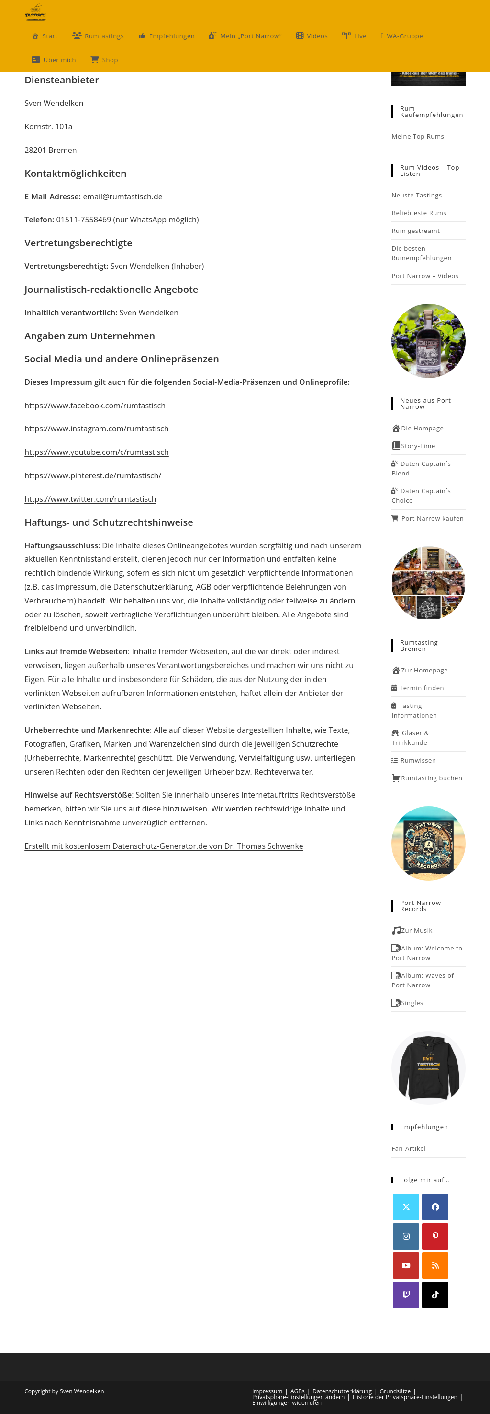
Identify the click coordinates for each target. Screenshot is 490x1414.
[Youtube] (406, 1265)
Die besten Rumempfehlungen (421, 253)
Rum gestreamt (415, 230)
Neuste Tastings (416, 195)
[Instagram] (406, 1236)
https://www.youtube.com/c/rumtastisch (96, 452)
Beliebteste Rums (418, 213)
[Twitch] (406, 1295)
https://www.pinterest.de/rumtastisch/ (92, 475)
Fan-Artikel (408, 1148)
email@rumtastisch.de (122, 196)
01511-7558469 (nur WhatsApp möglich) (127, 219)
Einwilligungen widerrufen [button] (287, 1403)
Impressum (267, 1391)
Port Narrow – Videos (424, 275)
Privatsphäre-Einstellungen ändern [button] (298, 1397)
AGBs (297, 1391)
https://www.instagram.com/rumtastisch (96, 428)
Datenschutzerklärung (342, 1391)
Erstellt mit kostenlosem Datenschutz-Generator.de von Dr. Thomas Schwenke (163, 846)
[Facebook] (435, 1207)
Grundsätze (395, 1391)
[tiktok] (435, 1295)
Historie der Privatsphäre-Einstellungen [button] (405, 1397)
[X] (406, 1207)
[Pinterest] (435, 1236)
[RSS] (435, 1265)
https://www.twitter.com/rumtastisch (90, 499)
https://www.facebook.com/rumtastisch (95, 405)
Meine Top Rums (417, 136)
